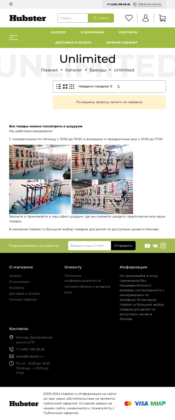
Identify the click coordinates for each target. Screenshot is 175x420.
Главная (49, 70)
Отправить (123, 246)
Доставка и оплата (73, 42)
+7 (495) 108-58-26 (118, 4)
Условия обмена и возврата (87, 286)
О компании (92, 32)
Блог (68, 292)
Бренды (98, 70)
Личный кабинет (121, 42)
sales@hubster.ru (29, 356)
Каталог (58, 32)
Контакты (128, 32)
